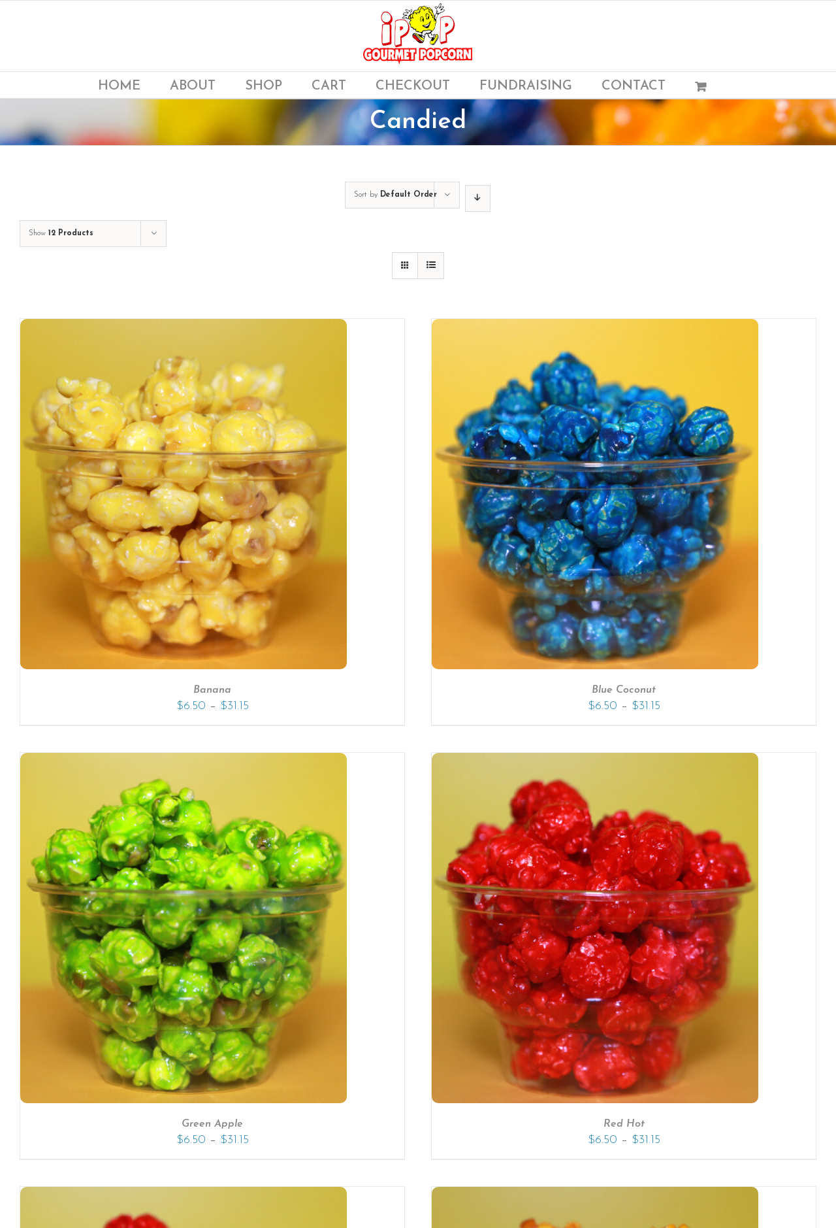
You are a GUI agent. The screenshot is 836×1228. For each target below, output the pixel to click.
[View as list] (430, 265)
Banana (212, 690)
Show (61, 233)
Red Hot (624, 1124)
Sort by (395, 195)
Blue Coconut (624, 690)
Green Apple (212, 1124)
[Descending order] (477, 198)
